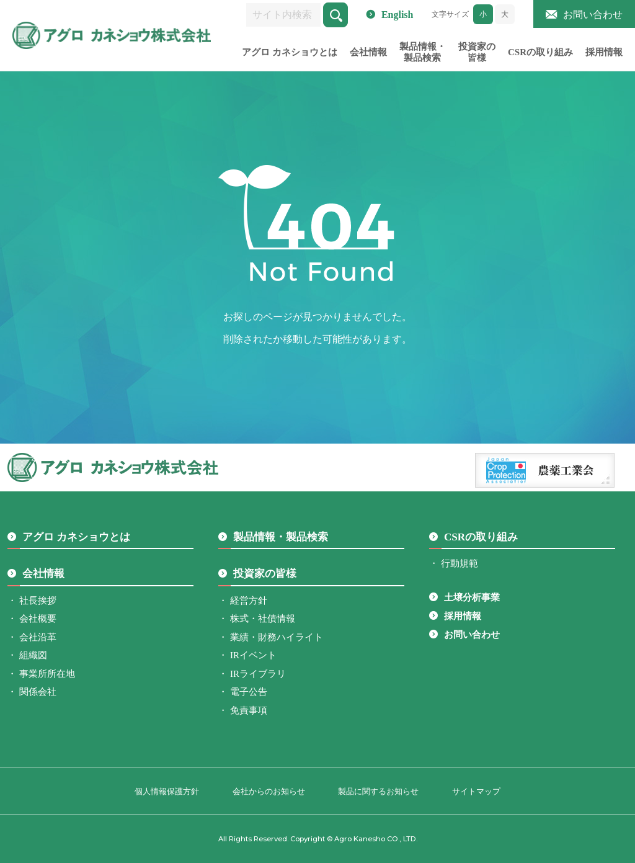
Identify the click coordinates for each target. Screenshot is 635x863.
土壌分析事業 (472, 597)
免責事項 (248, 710)
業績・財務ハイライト (276, 637)
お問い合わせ (593, 14)
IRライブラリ (258, 674)
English (397, 14)
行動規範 (459, 563)
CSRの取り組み (540, 52)
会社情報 (368, 52)
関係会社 (37, 692)
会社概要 (37, 619)
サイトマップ (476, 791)
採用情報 (604, 52)
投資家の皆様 (476, 52)
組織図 (33, 655)
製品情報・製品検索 (422, 52)
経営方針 (248, 601)
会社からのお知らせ (269, 791)
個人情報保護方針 (167, 791)
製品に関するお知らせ (378, 791)
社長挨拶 (37, 601)
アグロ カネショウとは (289, 52)
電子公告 (248, 692)
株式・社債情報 (262, 619)
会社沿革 (37, 637)
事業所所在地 (47, 674)
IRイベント (253, 655)
